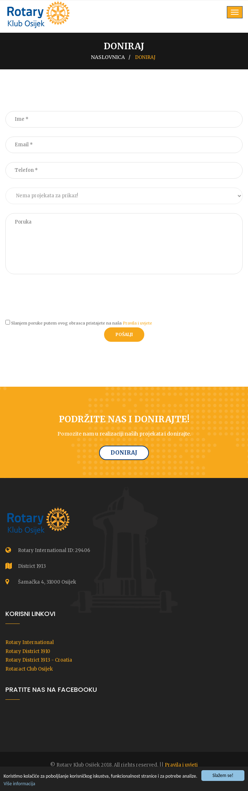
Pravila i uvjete (137, 323)
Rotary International (29, 642)
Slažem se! (222, 776)
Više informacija (19, 784)
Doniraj (124, 452)
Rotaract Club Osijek (29, 669)
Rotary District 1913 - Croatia (38, 660)
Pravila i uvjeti (181, 765)
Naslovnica (108, 57)
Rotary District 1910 (27, 651)
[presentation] (59, 297)
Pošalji (124, 334)
